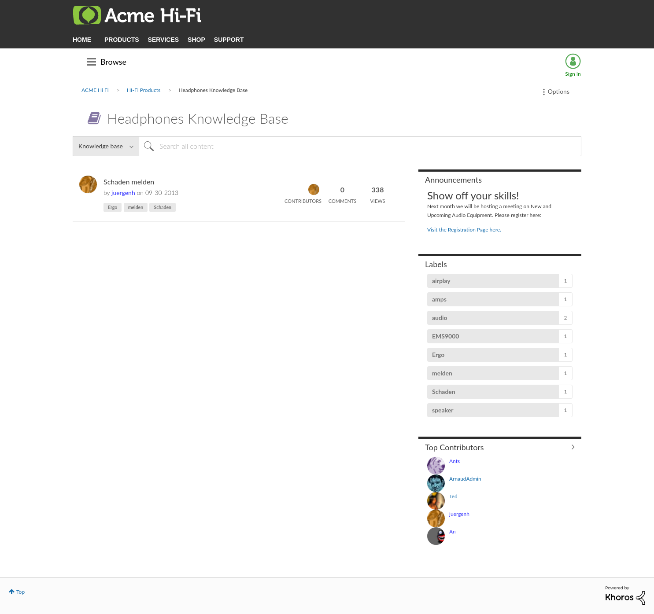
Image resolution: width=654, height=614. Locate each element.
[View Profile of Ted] (453, 496)
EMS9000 (445, 336)
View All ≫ (499, 447)
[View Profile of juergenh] (123, 192)
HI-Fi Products (143, 90)
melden (136, 207)
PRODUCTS (121, 39)
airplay (441, 280)
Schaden (162, 207)
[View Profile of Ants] (454, 461)
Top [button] (20, 591)
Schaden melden (128, 181)
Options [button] (558, 91)
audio (439, 317)
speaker (443, 410)
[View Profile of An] (452, 531)
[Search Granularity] (106, 146)
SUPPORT (229, 39)
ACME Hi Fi (95, 90)
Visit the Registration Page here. (464, 229)
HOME (82, 39)
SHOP (196, 39)
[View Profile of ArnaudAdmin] (465, 478)
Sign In (572, 73)
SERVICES (163, 39)
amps (439, 299)
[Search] (360, 146)
